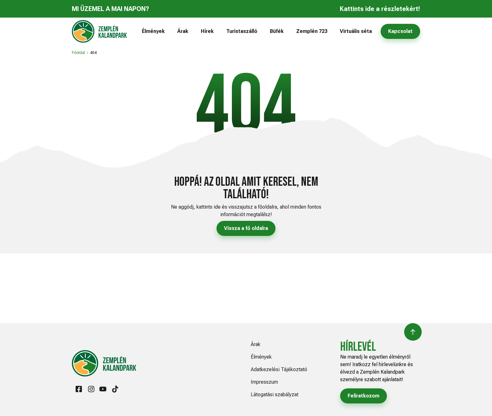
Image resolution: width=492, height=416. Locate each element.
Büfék (277, 31)
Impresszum (264, 382)
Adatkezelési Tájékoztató (279, 369)
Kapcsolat (400, 31)
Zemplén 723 (311, 31)
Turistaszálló (241, 31)
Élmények (153, 31)
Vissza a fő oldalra (246, 228)
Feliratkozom (363, 396)
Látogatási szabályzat (274, 394)
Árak (182, 31)
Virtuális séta (356, 31)
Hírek (207, 31)
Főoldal (78, 53)
